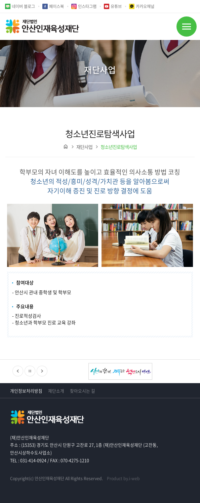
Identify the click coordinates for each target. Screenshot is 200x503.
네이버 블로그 (23, 6)
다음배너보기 (42, 371)
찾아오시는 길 (82, 390)
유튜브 (116, 6)
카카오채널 (145, 6)
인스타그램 (87, 6)
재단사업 (84, 146)
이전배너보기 (17, 371)
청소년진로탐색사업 (119, 146)
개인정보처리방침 (26, 390)
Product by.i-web (123, 478)
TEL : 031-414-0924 (28, 460)
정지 (30, 371)
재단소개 (56, 390)
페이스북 (56, 6)
